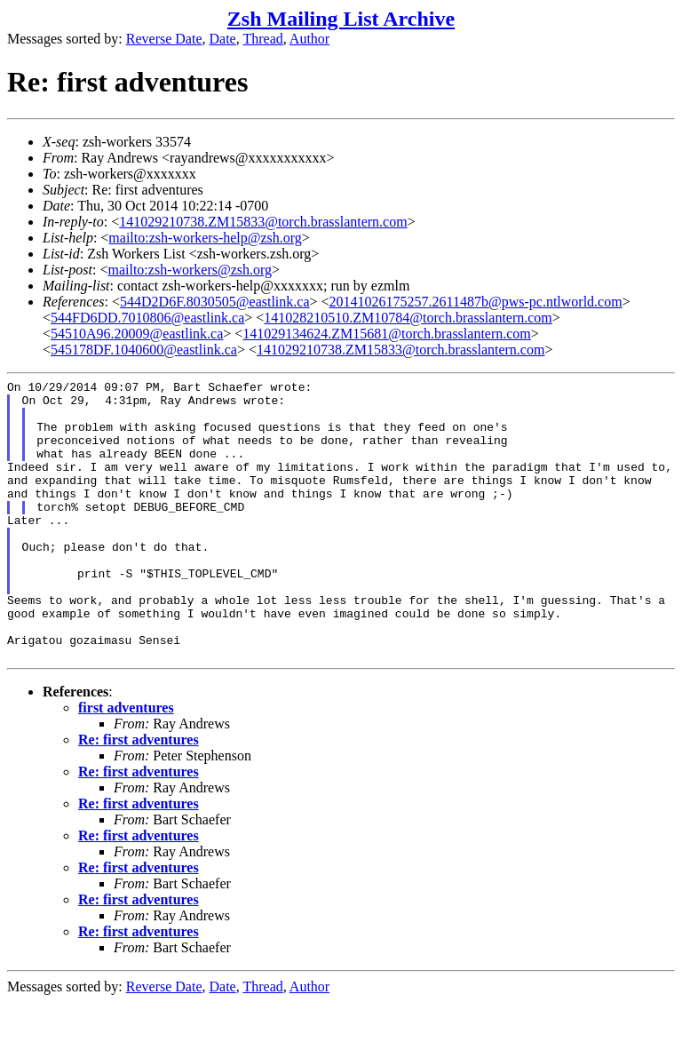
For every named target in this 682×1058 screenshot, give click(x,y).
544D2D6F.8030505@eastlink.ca (214, 301)
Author (309, 38)
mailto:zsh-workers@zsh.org (189, 269)
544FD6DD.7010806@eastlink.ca (147, 317)
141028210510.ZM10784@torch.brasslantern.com (407, 317)
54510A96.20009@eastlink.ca (137, 333)
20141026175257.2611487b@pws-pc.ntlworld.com (476, 301)
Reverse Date (164, 38)
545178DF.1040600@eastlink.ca (144, 349)
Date (223, 38)
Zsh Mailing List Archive (341, 18)
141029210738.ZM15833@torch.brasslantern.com (263, 221)
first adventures (126, 763)
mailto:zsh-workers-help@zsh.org (205, 237)
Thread (262, 38)
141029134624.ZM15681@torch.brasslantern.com (386, 333)
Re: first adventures (138, 795)
